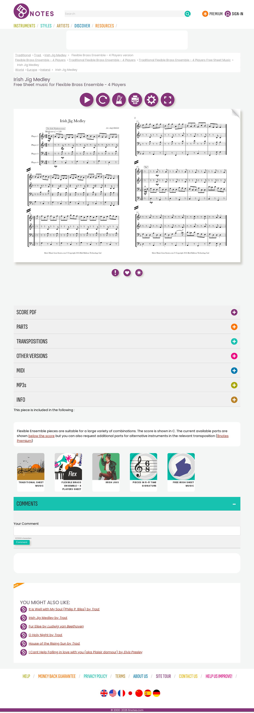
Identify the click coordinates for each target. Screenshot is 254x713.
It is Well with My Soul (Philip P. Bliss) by (64, 610)
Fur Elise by (56, 627)
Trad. (37, 55)
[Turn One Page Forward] (235, 185)
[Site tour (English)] (104, 694)
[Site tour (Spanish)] (148, 694)
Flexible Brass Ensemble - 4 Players (40, 60)
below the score (41, 436)
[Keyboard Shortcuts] (139, 272)
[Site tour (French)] (121, 694)
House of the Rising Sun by (54, 645)
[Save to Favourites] (127, 272)
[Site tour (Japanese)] (130, 694)
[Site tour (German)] (156, 694)
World (19, 70)
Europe (32, 70)
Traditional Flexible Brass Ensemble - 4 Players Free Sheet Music (185, 60)
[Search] (188, 14)
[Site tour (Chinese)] (139, 694)
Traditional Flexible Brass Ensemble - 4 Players (102, 60)
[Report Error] (115, 272)
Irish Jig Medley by (48, 619)
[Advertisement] (127, 39)
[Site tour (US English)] (113, 694)
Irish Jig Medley (55, 55)
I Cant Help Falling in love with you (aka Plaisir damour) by (85, 653)
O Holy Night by (45, 636)
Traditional (23, 55)
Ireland (45, 70)
